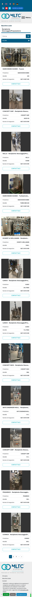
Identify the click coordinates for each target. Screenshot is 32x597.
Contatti (4, 581)
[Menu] (23, 17)
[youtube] (6, 8)
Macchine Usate (6, 578)
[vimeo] (9, 8)
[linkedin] (3, 8)
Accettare (6, 594)
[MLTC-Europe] (12, 568)
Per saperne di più (21, 594)
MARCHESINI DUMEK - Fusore (13, 69)
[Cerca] (13, 36)
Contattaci (15, 84)
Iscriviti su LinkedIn (18, 8)
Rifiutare (13, 594)
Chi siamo (5, 576)
